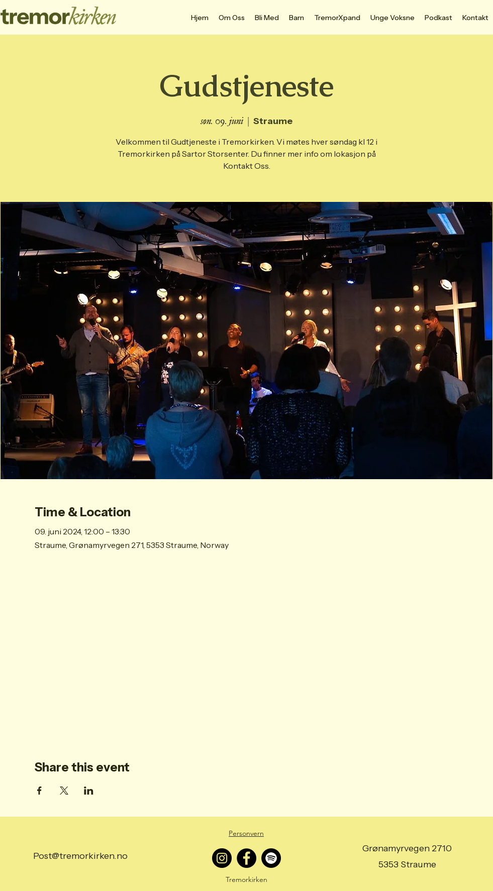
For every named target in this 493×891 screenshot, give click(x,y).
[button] (267, 17)
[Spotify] (271, 858)
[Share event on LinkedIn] (88, 791)
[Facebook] (246, 858)
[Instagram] (222, 858)
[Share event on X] (64, 791)
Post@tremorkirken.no (80, 855)
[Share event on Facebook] (39, 791)
